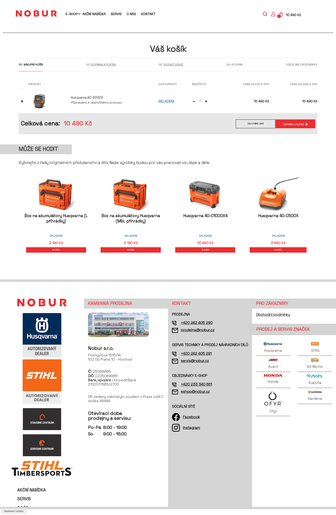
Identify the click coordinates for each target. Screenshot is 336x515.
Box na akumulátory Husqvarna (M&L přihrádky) (131, 218)
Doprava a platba (292, 124)
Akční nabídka (94, 14)
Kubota (315, 385)
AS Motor (315, 369)
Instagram (191, 433)
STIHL (315, 353)
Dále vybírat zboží (251, 124)
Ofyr (273, 407)
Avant (273, 369)
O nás (131, 14)
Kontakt (148, 14)
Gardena (315, 401)
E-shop (71, 14)
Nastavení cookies (14, 511)
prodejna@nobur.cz (197, 336)
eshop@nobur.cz (195, 397)
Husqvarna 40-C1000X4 (205, 215)
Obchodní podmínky (273, 320)
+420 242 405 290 (197, 328)
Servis (116, 14)
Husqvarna (273, 353)
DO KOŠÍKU (56, 252)
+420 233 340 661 (196, 390)
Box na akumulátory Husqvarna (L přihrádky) (56, 218)
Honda (273, 385)
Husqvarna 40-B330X (87, 98)
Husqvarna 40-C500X (280, 215)
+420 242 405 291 (196, 359)
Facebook (191, 423)
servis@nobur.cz (195, 366)
